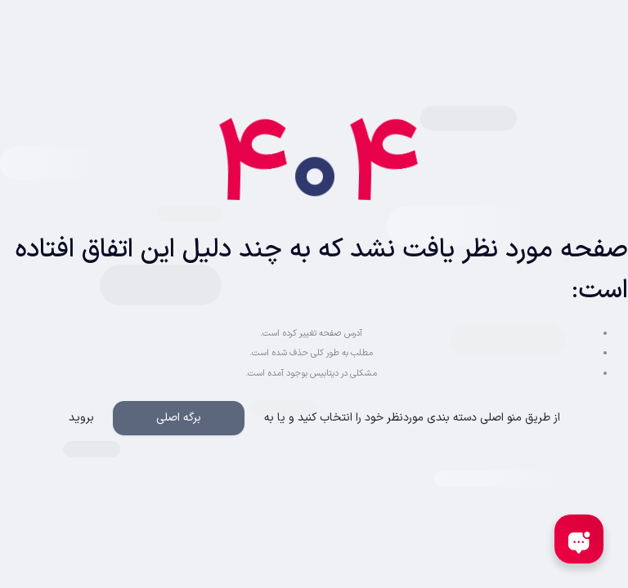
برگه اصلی (178, 417)
